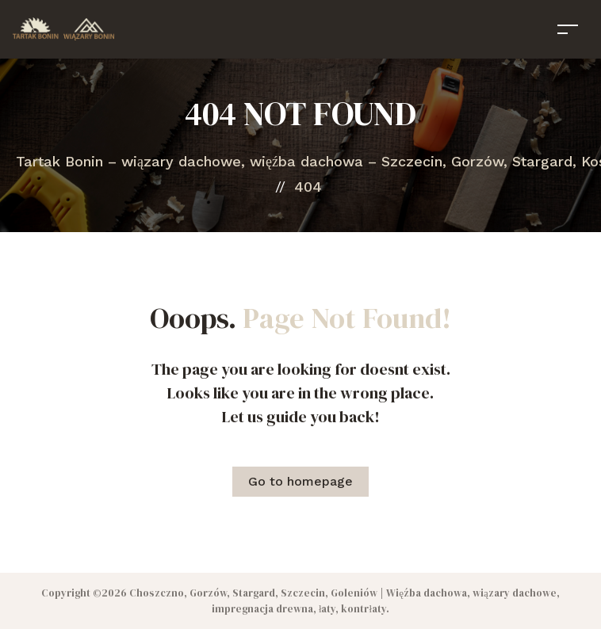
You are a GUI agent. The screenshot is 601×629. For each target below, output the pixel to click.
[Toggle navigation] (567, 29)
